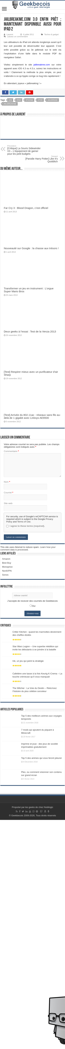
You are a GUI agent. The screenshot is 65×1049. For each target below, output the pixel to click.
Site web (8, 732)
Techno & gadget (51, 34)
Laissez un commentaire (17, 36)
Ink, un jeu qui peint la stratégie (28, 890)
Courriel (8, 721)
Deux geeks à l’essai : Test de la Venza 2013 (30, 331)
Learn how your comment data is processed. (28, 777)
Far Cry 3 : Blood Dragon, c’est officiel (26, 207)
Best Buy (6, 792)
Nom (7, 711)
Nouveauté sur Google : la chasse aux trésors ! (31, 248)
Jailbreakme (9, 104)
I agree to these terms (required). (25, 755)
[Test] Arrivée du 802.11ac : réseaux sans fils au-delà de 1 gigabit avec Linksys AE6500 (32, 645)
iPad (19, 100)
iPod (40, 100)
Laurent (10, 34)
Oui (33, 835)
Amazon (6, 788)
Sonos (5, 804)
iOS (10, 100)
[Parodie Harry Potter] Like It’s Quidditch (40, 159)
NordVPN (7, 800)
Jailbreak (52, 100)
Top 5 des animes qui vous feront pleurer (41, 987)
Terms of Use (24, 750)
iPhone (29, 100)
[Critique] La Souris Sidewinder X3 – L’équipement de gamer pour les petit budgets (25, 150)
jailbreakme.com (41, 64)
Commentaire (11, 680)
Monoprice (7, 796)
